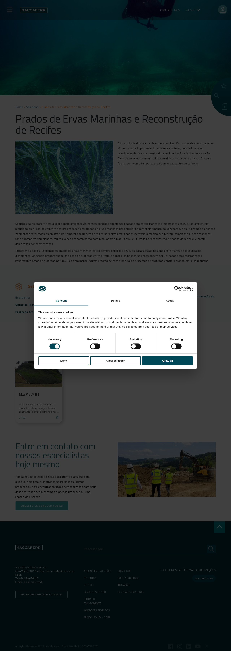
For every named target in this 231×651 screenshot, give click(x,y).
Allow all (167, 360)
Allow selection (115, 360)
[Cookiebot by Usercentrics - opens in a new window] (177, 288)
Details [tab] (115, 300)
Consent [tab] (61, 300)
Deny (63, 360)
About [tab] (170, 300)
